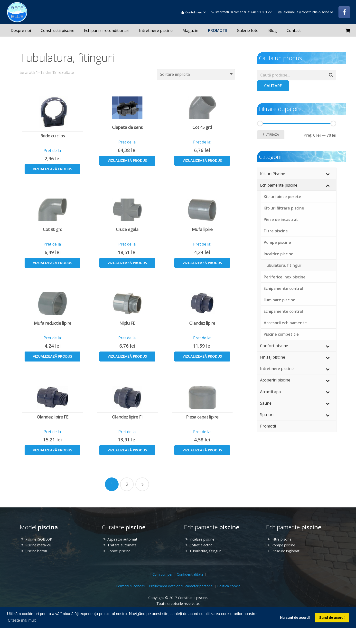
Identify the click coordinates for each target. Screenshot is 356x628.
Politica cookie (228, 586)
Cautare (273, 85)
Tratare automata (122, 545)
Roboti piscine (118, 551)
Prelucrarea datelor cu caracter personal (181, 586)
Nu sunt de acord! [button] (295, 617)
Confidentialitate (190, 574)
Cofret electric (200, 545)
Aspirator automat (122, 539)
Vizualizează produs (52, 169)
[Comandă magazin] (196, 74)
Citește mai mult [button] (22, 620)
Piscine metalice (38, 545)
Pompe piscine (283, 545)
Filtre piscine (281, 539)
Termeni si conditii (130, 586)
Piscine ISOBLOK (38, 539)
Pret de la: (53, 150)
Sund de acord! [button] (332, 617)
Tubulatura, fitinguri (205, 551)
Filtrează (271, 134)
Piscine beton (36, 551)
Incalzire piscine (201, 539)
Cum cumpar (162, 574)
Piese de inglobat (286, 551)
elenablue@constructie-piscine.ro (308, 12)
